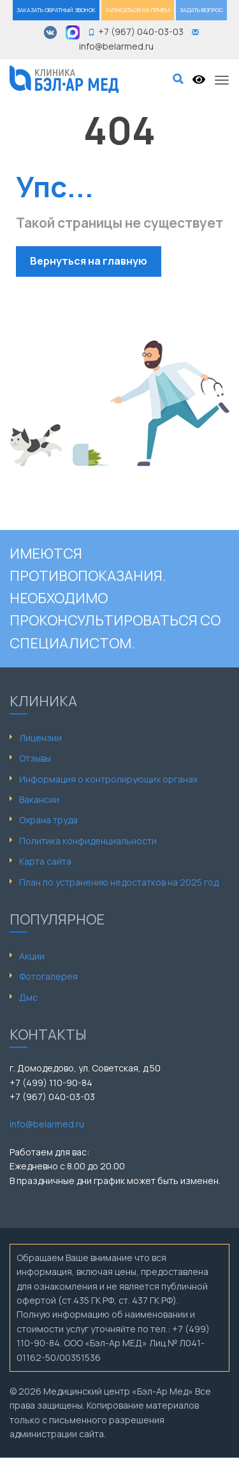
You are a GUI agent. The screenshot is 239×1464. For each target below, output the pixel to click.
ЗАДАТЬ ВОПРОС (201, 10)
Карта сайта (45, 861)
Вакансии (39, 799)
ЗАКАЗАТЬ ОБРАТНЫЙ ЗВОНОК (56, 10)
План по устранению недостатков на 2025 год (119, 882)
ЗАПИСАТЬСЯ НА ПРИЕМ (137, 10)
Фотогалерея (48, 976)
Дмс (28, 997)
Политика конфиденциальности (88, 841)
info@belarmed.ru (47, 1124)
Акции (32, 956)
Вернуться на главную (88, 261)
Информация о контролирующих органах (108, 779)
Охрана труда (48, 820)
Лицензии (40, 738)
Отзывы (35, 758)
